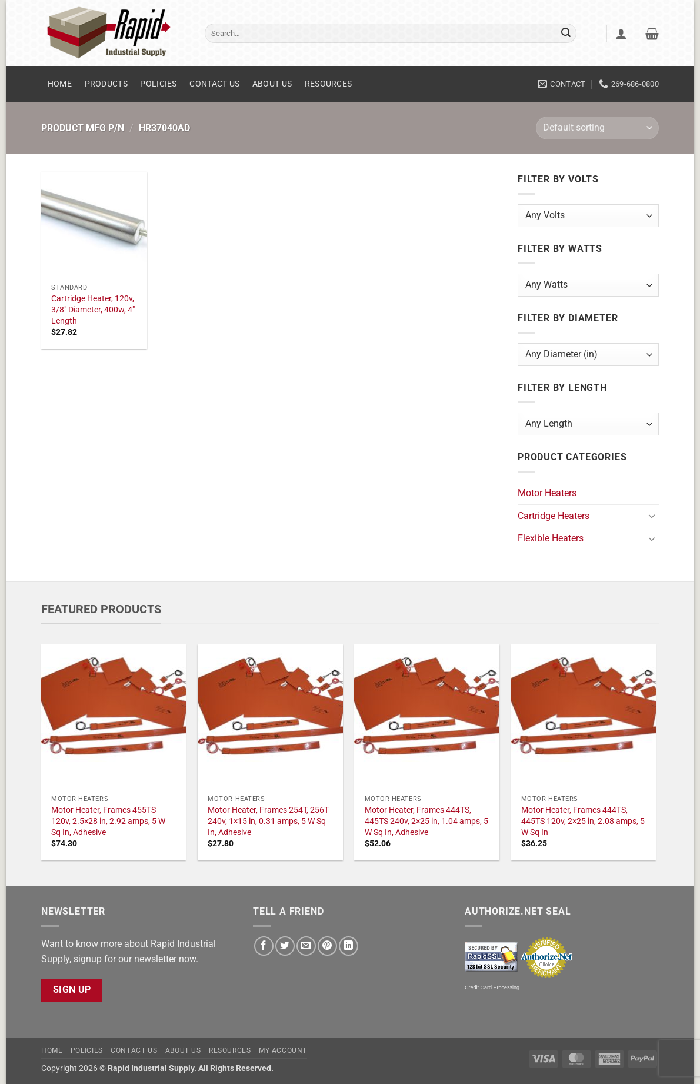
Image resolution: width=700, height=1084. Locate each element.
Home (60, 84)
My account (283, 1050)
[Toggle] (652, 515)
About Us (272, 84)
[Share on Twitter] (285, 946)
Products (106, 84)
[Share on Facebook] (264, 946)
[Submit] (566, 34)
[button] (621, 33)
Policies (158, 84)
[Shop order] (597, 128)
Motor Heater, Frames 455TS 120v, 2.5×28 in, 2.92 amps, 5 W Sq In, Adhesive (108, 821)
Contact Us (214, 84)
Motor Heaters (547, 492)
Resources (328, 84)
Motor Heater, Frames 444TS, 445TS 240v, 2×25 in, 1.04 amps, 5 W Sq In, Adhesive (426, 821)
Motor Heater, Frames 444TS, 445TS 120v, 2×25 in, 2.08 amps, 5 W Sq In (583, 821)
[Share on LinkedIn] (348, 946)
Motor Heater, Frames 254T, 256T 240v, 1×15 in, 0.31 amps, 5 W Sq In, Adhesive (268, 821)
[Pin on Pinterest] (327, 946)
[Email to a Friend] (306, 946)
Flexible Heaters (551, 538)
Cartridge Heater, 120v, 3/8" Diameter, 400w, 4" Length (93, 309)
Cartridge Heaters (553, 515)
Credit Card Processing (492, 987)
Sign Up (72, 990)
